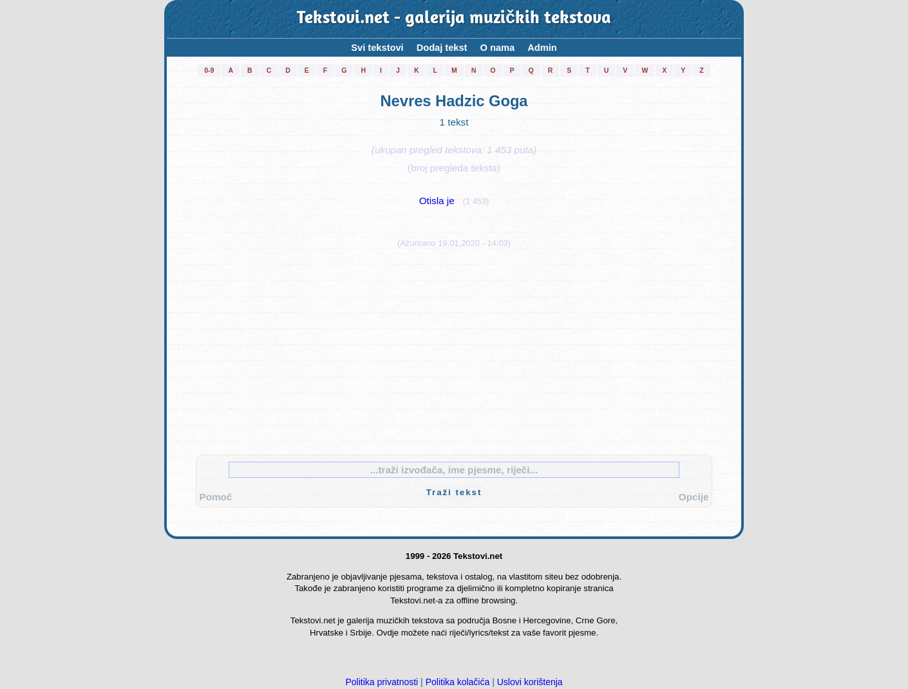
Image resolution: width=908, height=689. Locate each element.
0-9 (209, 70)
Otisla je (437, 200)
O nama (497, 47)
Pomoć (216, 496)
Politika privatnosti (381, 682)
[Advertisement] (454, 348)
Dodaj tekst (442, 47)
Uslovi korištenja (530, 682)
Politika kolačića (458, 682)
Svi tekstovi (377, 47)
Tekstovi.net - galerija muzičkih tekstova (454, 19)
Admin (542, 47)
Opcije (694, 496)
